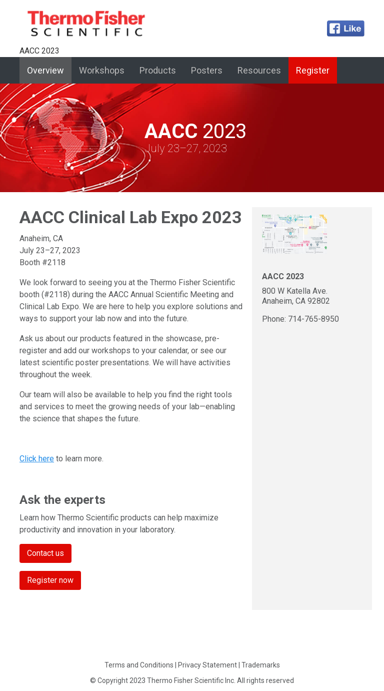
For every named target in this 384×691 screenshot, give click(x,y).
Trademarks (261, 665)
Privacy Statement (207, 665)
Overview (49, 70)
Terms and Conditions (139, 665)
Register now (50, 580)
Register (313, 70)
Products (158, 70)
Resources (259, 70)
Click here (37, 458)
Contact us (45, 553)
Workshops (101, 70)
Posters (206, 70)
